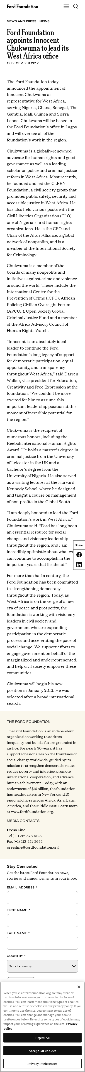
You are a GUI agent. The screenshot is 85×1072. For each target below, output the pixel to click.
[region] (42, 1027)
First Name (18, 910)
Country (16, 955)
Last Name (18, 933)
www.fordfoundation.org (32, 811)
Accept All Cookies (42, 1050)
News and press (21, 21)
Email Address (22, 887)
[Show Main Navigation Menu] (66, 6)
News (44, 21)
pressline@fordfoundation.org (33, 847)
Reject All (42, 1037)
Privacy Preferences (42, 1063)
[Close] (79, 987)
